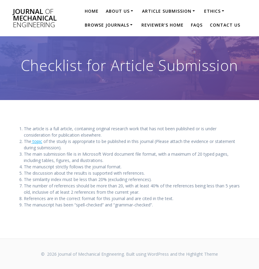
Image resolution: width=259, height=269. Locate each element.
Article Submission (166, 11)
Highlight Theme (202, 254)
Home (92, 11)
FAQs (197, 25)
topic (36, 141)
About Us (118, 11)
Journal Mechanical (35, 18)
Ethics (212, 11)
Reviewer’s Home (162, 25)
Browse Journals (107, 25)
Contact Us (225, 25)
